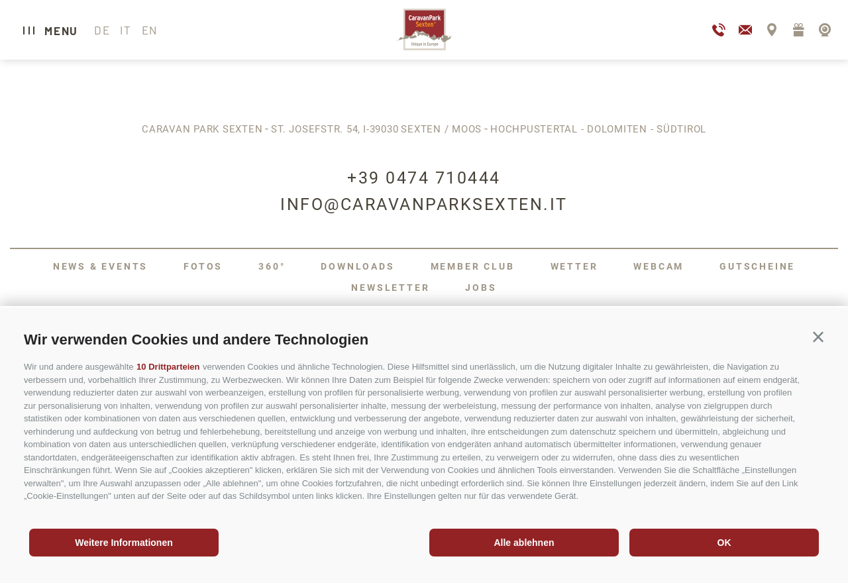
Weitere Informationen (124, 542)
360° (271, 266)
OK (724, 542)
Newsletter (390, 287)
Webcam (658, 266)
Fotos (203, 266)
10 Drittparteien (167, 367)
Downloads (357, 266)
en (150, 29)
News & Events (100, 266)
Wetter (574, 266)
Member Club (473, 266)
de (102, 29)
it (125, 29)
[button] (818, 337)
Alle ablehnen (524, 542)
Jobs (480, 287)
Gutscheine (757, 266)
